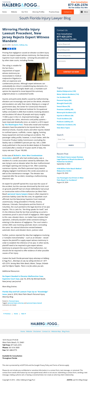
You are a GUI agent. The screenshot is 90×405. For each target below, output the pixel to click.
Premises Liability (65, 109)
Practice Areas (54, 12)
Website (14, 12)
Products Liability (65, 122)
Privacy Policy (44, 365)
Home (4, 12)
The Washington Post (14, 124)
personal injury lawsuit (34, 303)
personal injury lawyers (18, 194)
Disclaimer (37, 331)
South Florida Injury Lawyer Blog (21, 4)
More (86, 12)
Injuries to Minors (65, 116)
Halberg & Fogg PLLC (27, 380)
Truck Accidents (64, 119)
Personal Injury (14, 301)
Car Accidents (63, 97)
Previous (7, 313)
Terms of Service (59, 365)
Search (71, 145)
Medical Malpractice (66, 91)
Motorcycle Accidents (66, 112)
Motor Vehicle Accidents (68, 94)
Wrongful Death (64, 103)
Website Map (56, 331)
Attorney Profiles (38, 12)
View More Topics (63, 128)
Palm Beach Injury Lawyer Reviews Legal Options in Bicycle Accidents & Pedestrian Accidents (70, 159)
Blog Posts (66, 331)
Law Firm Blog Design (77, 380)
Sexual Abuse (63, 106)
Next (23, 313)
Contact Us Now (71, 72)
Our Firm (25, 12)
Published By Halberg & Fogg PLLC (78, 4)
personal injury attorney (16, 303)
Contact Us (68, 12)
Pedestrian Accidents (66, 125)
